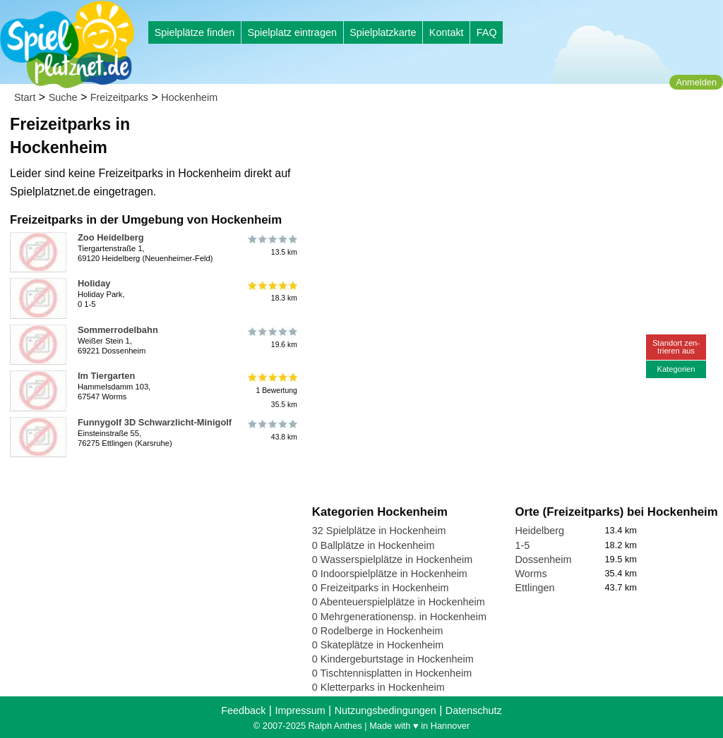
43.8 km (271, 430)
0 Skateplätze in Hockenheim (377, 645)
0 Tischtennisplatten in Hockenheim (392, 673)
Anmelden (696, 82)
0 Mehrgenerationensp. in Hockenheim (399, 616)
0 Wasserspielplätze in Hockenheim (392, 559)
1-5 (522, 545)
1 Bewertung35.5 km (271, 390)
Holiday (94, 283)
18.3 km (271, 291)
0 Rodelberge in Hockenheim (377, 630)
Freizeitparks (119, 97)
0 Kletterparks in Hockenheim (378, 687)
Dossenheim (543, 559)
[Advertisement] (472, 134)
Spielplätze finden (195, 32)
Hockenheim (189, 97)
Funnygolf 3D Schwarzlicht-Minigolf (155, 422)
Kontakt (446, 32)
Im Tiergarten (106, 375)
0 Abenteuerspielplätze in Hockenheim (398, 601)
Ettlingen (534, 587)
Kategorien (676, 369)
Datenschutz (474, 710)
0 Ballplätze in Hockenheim (373, 545)
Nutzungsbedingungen (385, 710)
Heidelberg (539, 530)
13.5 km (271, 245)
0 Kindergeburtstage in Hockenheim (393, 659)
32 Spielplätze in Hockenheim (379, 530)
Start (24, 97)
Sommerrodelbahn (118, 330)
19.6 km (271, 338)
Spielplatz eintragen (291, 32)
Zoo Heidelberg (111, 237)
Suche (63, 97)
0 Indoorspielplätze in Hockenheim (389, 573)
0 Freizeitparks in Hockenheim (380, 587)
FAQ (487, 32)
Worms (530, 573)
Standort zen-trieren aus (676, 347)
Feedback (243, 710)
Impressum (300, 710)
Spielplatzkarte (382, 32)
